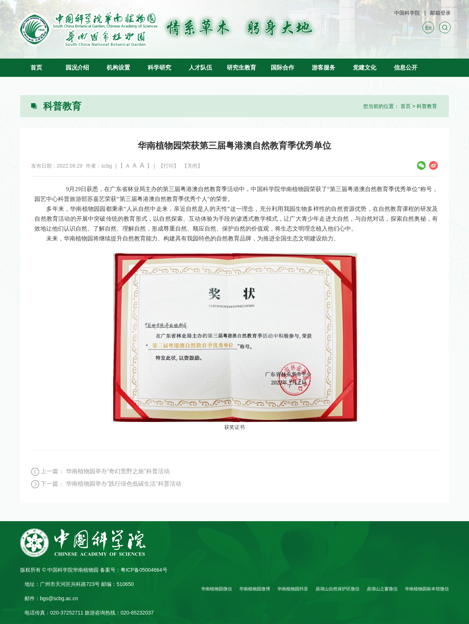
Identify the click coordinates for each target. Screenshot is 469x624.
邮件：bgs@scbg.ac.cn (51, 598)
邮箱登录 (440, 13)
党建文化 (364, 67)
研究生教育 (241, 67)
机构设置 (118, 67)
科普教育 (427, 106)
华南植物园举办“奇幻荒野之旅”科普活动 (118, 471)
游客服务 (323, 67)
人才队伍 (200, 67)
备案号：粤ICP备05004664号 (133, 570)
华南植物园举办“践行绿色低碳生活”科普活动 (123, 484)
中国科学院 (407, 13)
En (428, 28)
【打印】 (168, 166)
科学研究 (159, 67)
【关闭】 (192, 166)
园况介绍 (77, 67)
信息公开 (405, 67)
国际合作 (282, 67)
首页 (36, 67)
